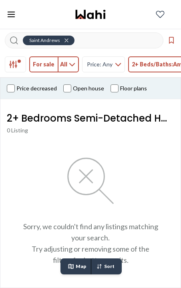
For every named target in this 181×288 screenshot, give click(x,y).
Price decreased (32, 88)
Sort (105, 266)
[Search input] (89, 40)
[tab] (15, 64)
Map (77, 266)
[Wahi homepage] (90, 14)
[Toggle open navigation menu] (11, 14)
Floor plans (129, 88)
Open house (83, 88)
